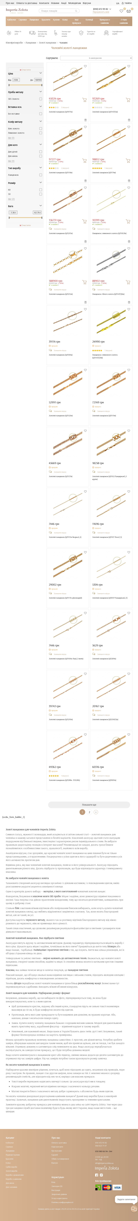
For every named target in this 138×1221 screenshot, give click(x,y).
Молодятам (74, 2)
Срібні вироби (11, 1167)
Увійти (127, 2)
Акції (63, 2)
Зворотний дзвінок (59, 1194)
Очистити (25, 69)
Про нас (10, 2)
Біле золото (13, 128)
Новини (55, 2)
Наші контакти (57, 1146)
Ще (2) (11, 198)
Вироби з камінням (13, 1179)
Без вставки (13, 113)
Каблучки (11, 19)
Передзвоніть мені (101, 12)
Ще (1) (11, 137)
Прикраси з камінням (104, 21)
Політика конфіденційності (62, 1202)
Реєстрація (55, 1190)
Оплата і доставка (59, 1142)
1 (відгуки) (108, 107)
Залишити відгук (60, 229)
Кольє (65, 19)
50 (9, 194)
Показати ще (89, 804)
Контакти (44, 2)
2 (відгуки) (65, 107)
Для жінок (13, 155)
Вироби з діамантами (15, 1175)
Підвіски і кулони (13, 1154)
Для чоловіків (11, 1187)
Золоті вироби (11, 1171)
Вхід (53, 1182)
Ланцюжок (13, 174)
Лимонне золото (16, 132)
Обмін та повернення (60, 1159)
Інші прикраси (76, 21)
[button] (134, 1208)
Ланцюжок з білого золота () (108, 294)
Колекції (89, 19)
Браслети (46, 19)
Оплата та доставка (26, 2)
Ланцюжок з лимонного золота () (109, 233)
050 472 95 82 (101, 1142)
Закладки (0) (56, 1186)
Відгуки (87, 2)
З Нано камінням (124, 21)
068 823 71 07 (101, 1145)
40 (9, 189)
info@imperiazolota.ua (104, 1163)
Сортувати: (52, 58)
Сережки (23, 19)
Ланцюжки (34, 19)
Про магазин (56, 1150)
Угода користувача (59, 1198)
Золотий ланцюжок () (61, 111)
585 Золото (13, 98)
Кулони (56, 19)
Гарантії (54, 1154)
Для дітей (12, 151)
